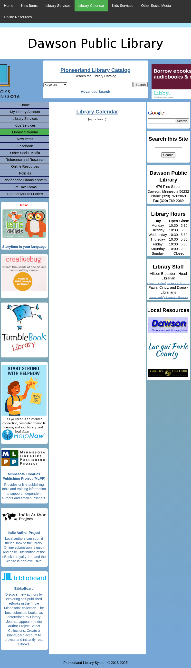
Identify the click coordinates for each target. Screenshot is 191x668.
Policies (25, 173)
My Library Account (25, 112)
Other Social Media (156, 6)
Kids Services (122, 6)
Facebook (25, 146)
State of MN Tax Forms (25, 194)
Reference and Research (25, 160)
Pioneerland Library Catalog (95, 70)
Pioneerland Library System (25, 180)
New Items (29, 6)
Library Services (57, 6)
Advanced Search (95, 92)
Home (8, 6)
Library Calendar (91, 6)
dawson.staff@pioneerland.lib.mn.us (168, 297)
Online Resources (18, 17)
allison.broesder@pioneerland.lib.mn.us (168, 283)
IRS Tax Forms (25, 187)
